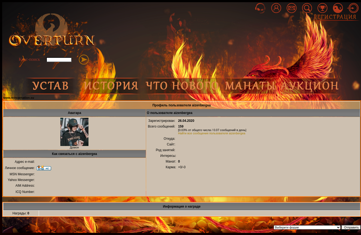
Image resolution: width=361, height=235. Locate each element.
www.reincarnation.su (18, 97)
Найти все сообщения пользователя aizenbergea (211, 133)
